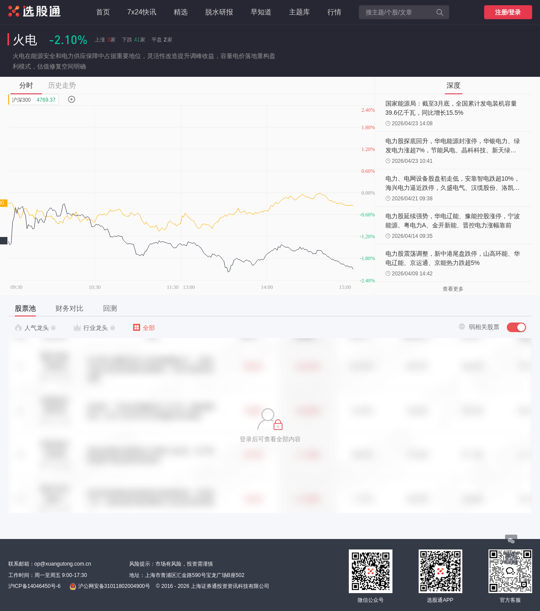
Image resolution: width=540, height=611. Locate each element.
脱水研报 (219, 12)
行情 (334, 12)
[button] (270, 425)
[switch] (516, 327)
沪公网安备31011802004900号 (109, 586)
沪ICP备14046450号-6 (34, 586)
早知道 (261, 12)
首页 (103, 12)
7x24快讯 (142, 12)
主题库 (299, 12)
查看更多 (453, 289)
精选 (181, 12)
